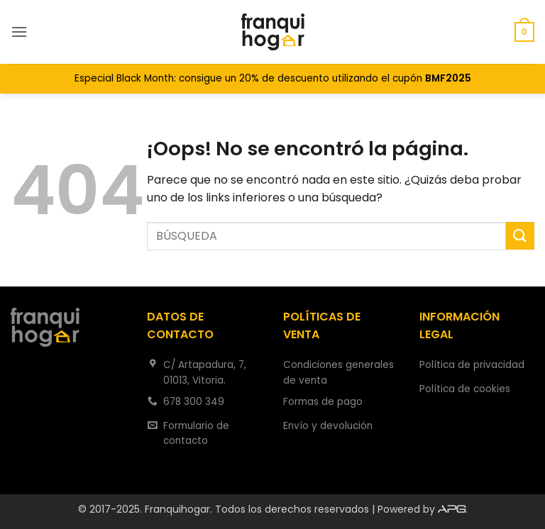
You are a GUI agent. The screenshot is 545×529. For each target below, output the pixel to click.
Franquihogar (177, 509)
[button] (19, 31)
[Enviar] (520, 236)
